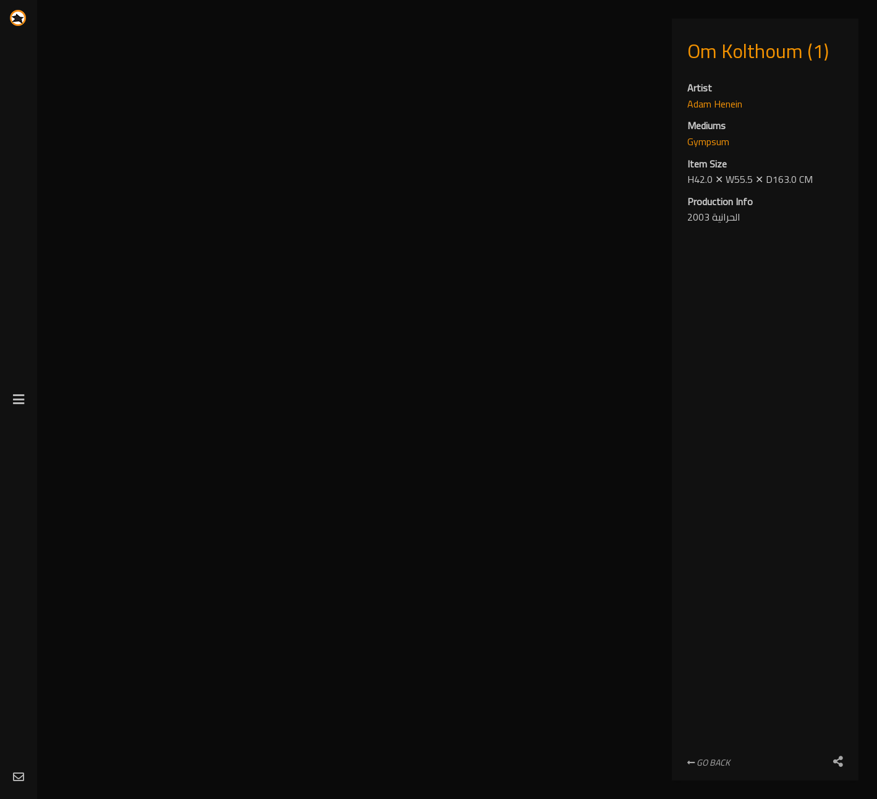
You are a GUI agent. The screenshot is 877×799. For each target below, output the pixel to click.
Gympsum (708, 141)
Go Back (708, 762)
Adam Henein (714, 104)
